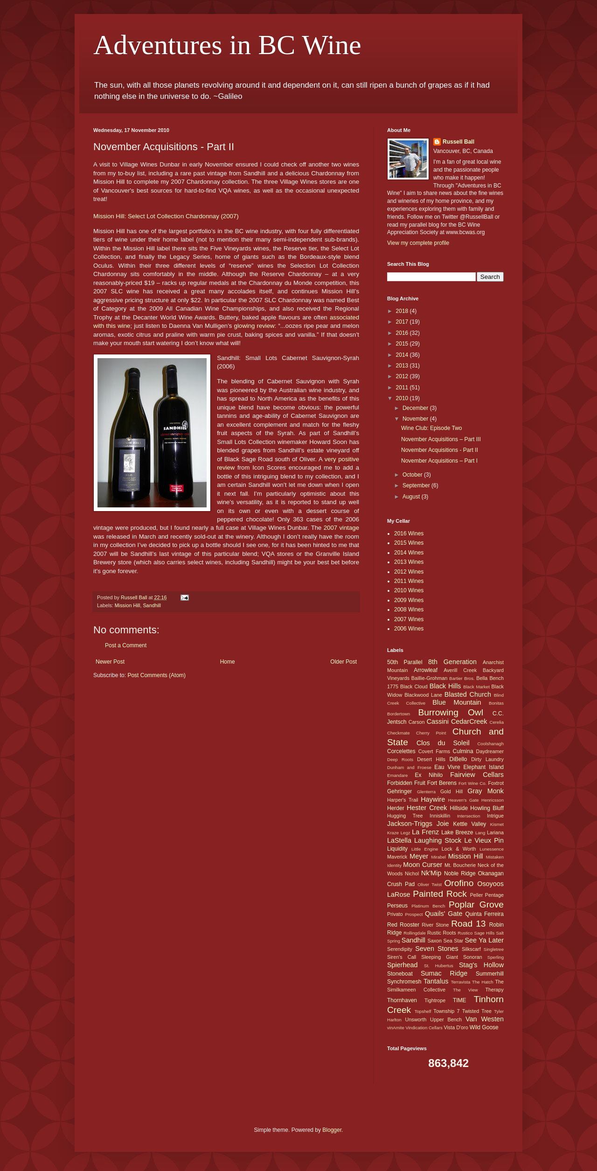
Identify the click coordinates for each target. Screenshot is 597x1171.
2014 (403, 355)
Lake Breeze (457, 832)
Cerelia (497, 722)
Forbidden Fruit (406, 783)
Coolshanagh (490, 743)
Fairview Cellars (477, 774)
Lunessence (491, 849)
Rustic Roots (441, 932)
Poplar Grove (476, 904)
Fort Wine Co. (472, 783)
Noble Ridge (460, 873)
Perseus (397, 905)
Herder (395, 808)
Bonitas (496, 703)
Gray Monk (485, 791)
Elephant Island (484, 767)
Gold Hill (451, 791)
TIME (459, 1000)
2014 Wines (408, 552)
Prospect (414, 914)
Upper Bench (446, 1019)
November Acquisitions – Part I (439, 460)
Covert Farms (434, 751)
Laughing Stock (437, 840)
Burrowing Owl (450, 712)
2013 (403, 365)
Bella (481, 678)
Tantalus (436, 981)
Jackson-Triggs (409, 823)
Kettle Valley (469, 824)
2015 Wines (408, 543)
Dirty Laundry (487, 759)
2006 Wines (408, 628)
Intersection (468, 815)
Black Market (476, 686)
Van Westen (484, 1019)
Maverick (397, 856)
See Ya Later (484, 940)
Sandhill (151, 605)
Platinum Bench (428, 905)
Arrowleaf (425, 670)
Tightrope (434, 1000)
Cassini (438, 721)
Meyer (419, 856)
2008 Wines (408, 609)
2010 (403, 398)
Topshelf (423, 1011)
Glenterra (426, 791)
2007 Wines (408, 619)
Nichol (412, 873)
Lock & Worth (459, 849)
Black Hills (445, 686)
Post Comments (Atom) (156, 675)
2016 (403, 333)
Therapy (494, 989)
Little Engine (424, 849)
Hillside (459, 808)
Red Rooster (403, 925)
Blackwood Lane (423, 695)
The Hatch (482, 981)
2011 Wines (408, 581)
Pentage (494, 895)
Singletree (494, 949)
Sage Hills (484, 932)
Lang (480, 832)
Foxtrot (496, 783)
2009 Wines (408, 600)
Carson (417, 722)
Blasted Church (467, 694)
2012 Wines (408, 571)
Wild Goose (484, 1027)
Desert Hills (431, 759)
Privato (395, 914)
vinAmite (395, 1027)
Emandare (397, 775)
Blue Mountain (456, 702)
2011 (403, 387)
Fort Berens (442, 783)
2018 (403, 311)
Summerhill (490, 973)
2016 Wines (408, 533)
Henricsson (492, 800)
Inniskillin (440, 815)
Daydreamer (490, 751)
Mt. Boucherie (460, 865)
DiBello (458, 759)
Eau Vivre (447, 767)
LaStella (399, 840)
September (417, 485)
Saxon (435, 940)
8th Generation (452, 661)
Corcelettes (401, 751)
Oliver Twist (429, 884)
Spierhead (402, 965)
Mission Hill (127, 605)
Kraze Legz (398, 832)
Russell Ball (458, 142)
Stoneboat (400, 973)
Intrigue (495, 815)
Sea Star (453, 940)
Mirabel (438, 856)
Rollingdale (414, 932)
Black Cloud (414, 686)
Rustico (465, 932)
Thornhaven (402, 1000)
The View (465, 989)
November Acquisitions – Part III (441, 439)
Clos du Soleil (443, 743)
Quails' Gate (444, 913)
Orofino (458, 883)
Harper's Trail (402, 800)
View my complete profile (418, 243)
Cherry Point (431, 732)
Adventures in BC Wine (227, 44)
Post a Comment (125, 645)
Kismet (497, 824)
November (416, 419)
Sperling (495, 957)
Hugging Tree (405, 815)
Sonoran (472, 957)
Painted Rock (440, 894)
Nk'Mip (431, 873)
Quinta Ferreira (484, 914)
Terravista (461, 981)
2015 (403, 343)
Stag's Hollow (481, 965)
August (412, 496)
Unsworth (416, 1019)
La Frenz (425, 832)
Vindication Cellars (423, 1027)
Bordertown (398, 713)
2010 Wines (408, 590)
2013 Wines (408, 562)
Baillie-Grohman (429, 678)
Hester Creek (427, 807)
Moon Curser (422, 864)
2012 (403, 376)
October (413, 474)
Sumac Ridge (444, 973)
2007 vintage (341, 527)
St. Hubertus (438, 965)
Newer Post (110, 661)
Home (227, 661)
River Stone (435, 925)
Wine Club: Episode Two (431, 428)
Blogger (331, 1130)
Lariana (495, 832)
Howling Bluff (487, 808)
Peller (476, 895)
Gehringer (399, 791)
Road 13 (468, 923)
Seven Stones (436, 948)
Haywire (433, 799)
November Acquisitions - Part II (439, 450)
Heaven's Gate (463, 800)
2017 (403, 322)
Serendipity (399, 949)
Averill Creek (460, 670)
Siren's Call (401, 957)
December (416, 408)
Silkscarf (471, 949)
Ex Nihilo (429, 775)
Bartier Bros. (461, 678)
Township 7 (446, 1011)
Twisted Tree (477, 1011)
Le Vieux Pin (484, 840)
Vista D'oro (456, 1027)
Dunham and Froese (409, 767)
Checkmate (398, 732)
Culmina (463, 751)
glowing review (254, 325)
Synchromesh (404, 981)
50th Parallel (405, 662)
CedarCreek (469, 721)
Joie (443, 823)
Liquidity (397, 848)
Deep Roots (400, 759)
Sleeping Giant (439, 957)
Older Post (343, 661)
